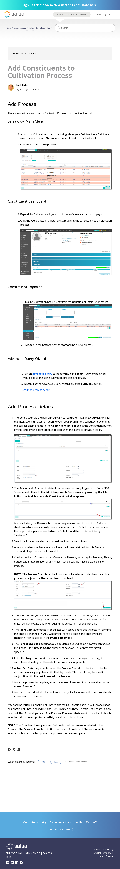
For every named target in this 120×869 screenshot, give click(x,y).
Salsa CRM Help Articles (39, 28)
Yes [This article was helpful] (43, 762)
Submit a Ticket (60, 829)
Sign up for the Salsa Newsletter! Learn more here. (60, 5)
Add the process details (36, 390)
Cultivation (30, 30)
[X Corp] (13, 749)
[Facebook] (9, 749)
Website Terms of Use (103, 853)
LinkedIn (16, 862)
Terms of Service (106, 856)
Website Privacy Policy (103, 849)
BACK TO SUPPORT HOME (72, 14)
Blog (21, 862)
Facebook (7, 862)
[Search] (85, 28)
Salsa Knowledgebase (16, 28)
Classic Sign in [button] (102, 14)
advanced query (42, 373)
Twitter (12, 862)
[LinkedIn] (18, 749)
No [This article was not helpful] (56, 762)
